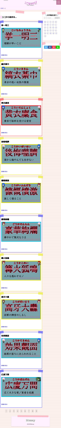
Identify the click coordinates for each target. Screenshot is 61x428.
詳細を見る (4, 55)
